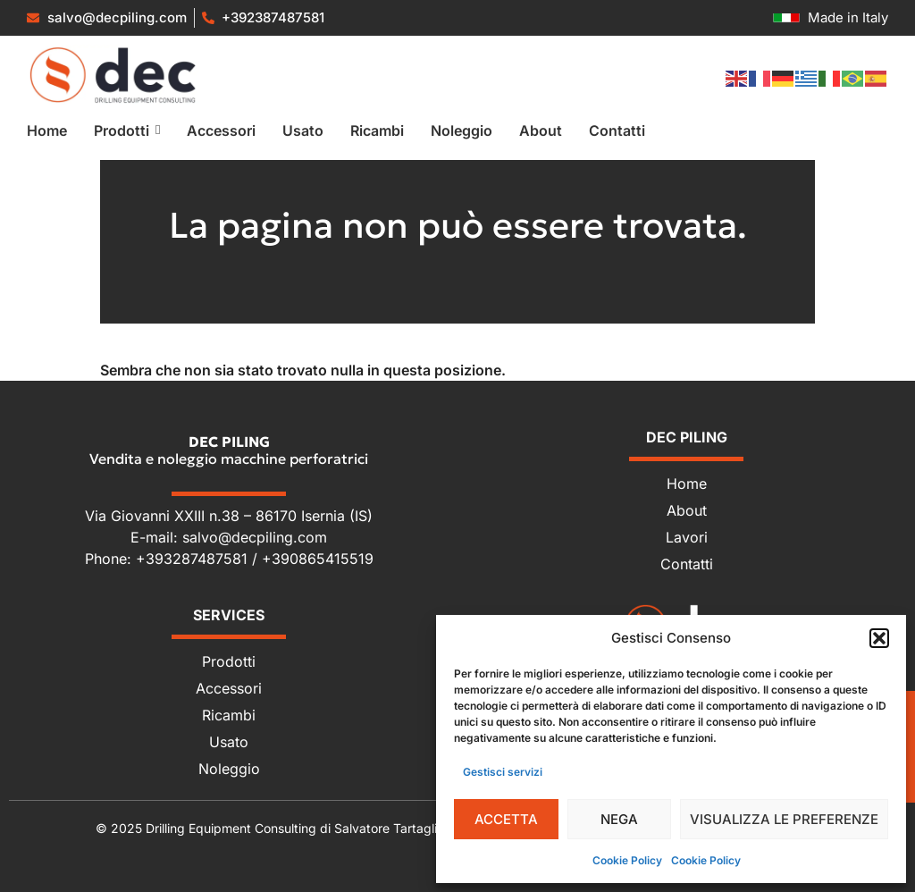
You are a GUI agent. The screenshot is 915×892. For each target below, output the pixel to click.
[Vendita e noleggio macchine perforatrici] (113, 75)
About (687, 510)
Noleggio (229, 769)
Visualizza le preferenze (784, 819)
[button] (879, 638)
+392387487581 (273, 17)
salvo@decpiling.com (254, 537)
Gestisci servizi (502, 771)
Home (687, 483)
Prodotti (229, 661)
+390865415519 (318, 559)
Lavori (687, 537)
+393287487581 (194, 559)
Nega (619, 819)
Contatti (686, 564)
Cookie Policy (627, 860)
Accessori (229, 688)
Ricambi (229, 715)
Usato (228, 742)
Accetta (506, 819)
